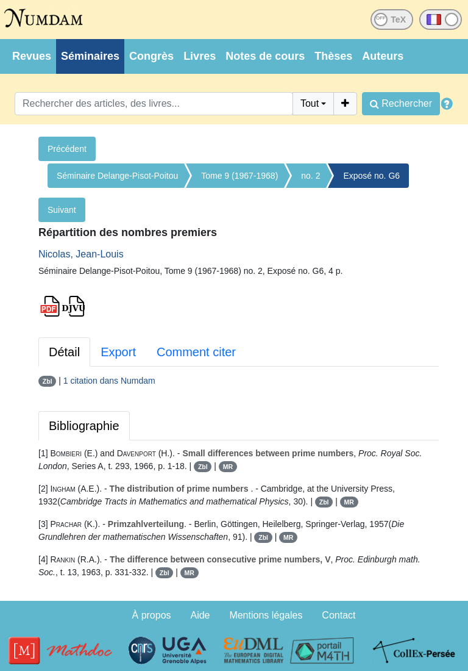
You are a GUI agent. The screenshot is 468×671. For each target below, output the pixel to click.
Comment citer (196, 352)
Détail (64, 352)
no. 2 (310, 176)
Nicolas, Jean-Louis (81, 254)
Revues (31, 56)
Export (118, 352)
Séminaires (90, 56)
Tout (309, 103)
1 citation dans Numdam (109, 381)
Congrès (151, 56)
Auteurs (382, 56)
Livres (199, 56)
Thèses (333, 56)
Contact (338, 615)
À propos (151, 615)
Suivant (62, 210)
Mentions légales (265, 615)
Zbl (47, 381)
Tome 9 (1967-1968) (239, 176)
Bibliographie (84, 425)
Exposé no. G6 (371, 176)
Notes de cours (265, 56)
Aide (200, 615)
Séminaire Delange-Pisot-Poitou (117, 176)
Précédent (67, 149)
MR (228, 466)
